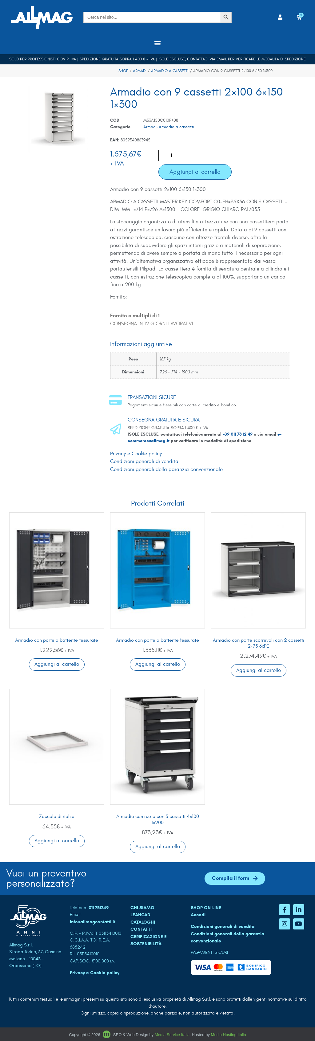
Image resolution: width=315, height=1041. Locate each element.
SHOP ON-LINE (206, 907)
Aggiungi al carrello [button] (56, 664)
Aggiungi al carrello (195, 171)
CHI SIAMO (142, 907)
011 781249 (99, 907)
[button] (158, 43)
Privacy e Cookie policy (136, 454)
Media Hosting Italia (228, 1034)
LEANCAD (140, 914)
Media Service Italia (172, 1034)
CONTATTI (141, 929)
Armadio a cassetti (170, 70)
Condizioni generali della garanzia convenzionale (166, 469)
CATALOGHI (142, 922)
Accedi (198, 914)
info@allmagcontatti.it (92, 922)
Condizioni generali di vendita (144, 461)
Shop (123, 70)
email (222, 59)
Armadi (139, 70)
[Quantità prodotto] (173, 155)
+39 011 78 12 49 (238, 434)
